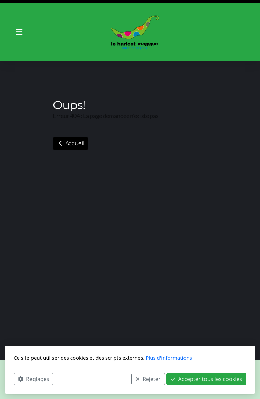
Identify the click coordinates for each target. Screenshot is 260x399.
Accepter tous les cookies (206, 379)
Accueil (70, 143)
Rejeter (148, 379)
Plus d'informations (169, 357)
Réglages (33, 379)
